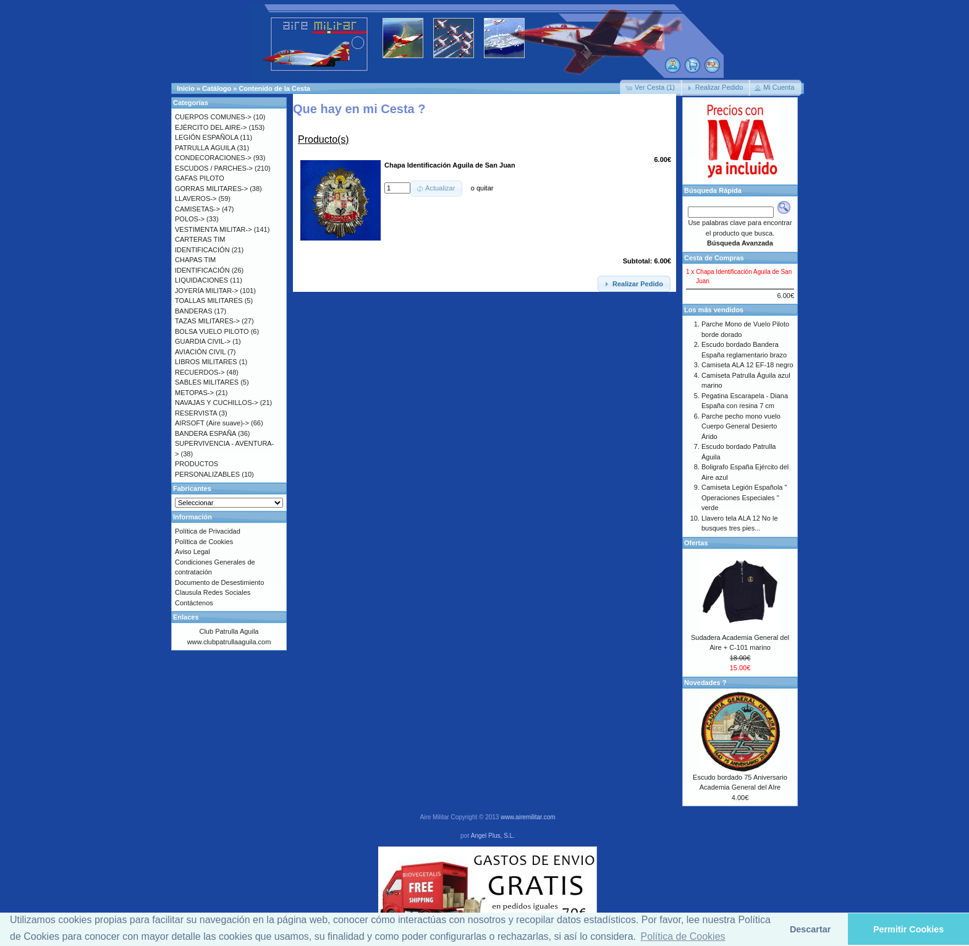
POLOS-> (190, 219)
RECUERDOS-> (199, 372)
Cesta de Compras (714, 258)
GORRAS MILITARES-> (211, 188)
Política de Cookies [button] (683, 936)
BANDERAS (194, 311)
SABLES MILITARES (207, 382)
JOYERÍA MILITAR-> (206, 290)
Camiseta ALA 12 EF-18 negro (747, 365)
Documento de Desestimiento (219, 582)
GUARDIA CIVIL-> (203, 341)
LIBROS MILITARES (206, 361)
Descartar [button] (810, 929)
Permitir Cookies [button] (908, 929)
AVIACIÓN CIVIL (200, 352)
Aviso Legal (192, 551)
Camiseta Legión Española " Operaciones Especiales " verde (744, 497)
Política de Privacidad (207, 531)
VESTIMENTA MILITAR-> (213, 229)
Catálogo (216, 88)
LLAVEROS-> (195, 198)
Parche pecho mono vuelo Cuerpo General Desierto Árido (741, 426)
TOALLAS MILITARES (209, 300)
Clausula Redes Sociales (212, 592)
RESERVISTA (196, 413)
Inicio (186, 88)
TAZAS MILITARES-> (207, 321)
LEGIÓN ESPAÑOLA (207, 137)
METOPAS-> (194, 392)
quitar (485, 188)
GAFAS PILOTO (199, 178)
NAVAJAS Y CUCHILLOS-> (216, 402)
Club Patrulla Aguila (228, 631)
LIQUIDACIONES (201, 280)
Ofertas (696, 543)
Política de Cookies (204, 541)
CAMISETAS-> (197, 209)
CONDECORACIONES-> (213, 157)
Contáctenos (194, 603)
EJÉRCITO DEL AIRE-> (211, 127)
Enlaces (186, 617)
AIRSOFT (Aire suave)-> (212, 423)
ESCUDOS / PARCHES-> (214, 168)
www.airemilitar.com (528, 817)
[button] (651, 88)
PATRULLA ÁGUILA (205, 147)
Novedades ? (705, 682)
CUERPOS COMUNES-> (213, 117)
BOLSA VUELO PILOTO (212, 331)
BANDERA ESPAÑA (205, 433)
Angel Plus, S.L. (493, 835)
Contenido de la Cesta (274, 88)
